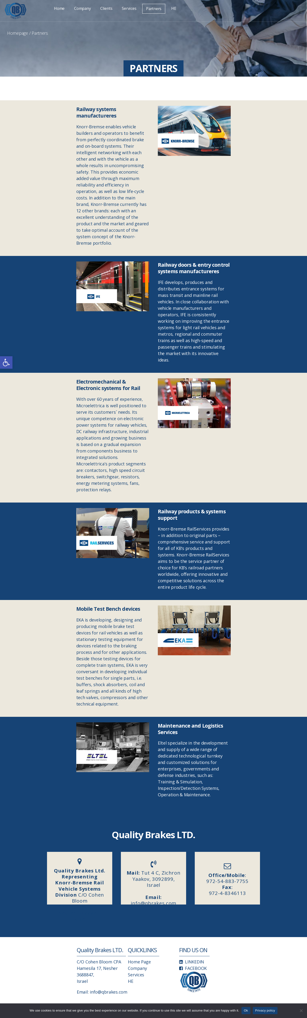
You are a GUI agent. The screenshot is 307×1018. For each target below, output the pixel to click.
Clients (106, 8)
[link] (6, 362)
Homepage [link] (17, 33)
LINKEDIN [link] (194, 962)
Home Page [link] (139, 962)
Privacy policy (265, 1010)
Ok (246, 1010)
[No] (301, 1010)
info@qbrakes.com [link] (108, 992)
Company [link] (137, 968)
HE (173, 8)
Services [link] (136, 975)
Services (129, 8)
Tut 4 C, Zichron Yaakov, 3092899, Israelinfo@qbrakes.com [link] (154, 887)
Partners (153, 8)
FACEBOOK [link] (196, 968)
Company (82, 8)
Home (59, 8)
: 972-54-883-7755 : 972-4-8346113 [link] (227, 884)
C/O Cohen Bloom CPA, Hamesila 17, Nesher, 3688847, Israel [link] (79, 886)
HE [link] (130, 981)
